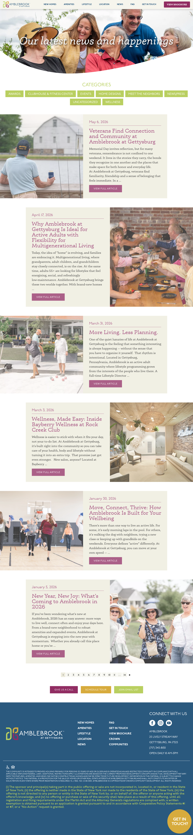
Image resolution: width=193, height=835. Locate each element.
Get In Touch (149, 4)
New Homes (50, 4)
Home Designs (110, 94)
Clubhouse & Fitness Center (50, 94)
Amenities (69, 4)
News (120, 4)
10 (109, 675)
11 (114, 675)
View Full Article (99, 189)
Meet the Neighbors (144, 94)
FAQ (132, 4)
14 (125, 675)
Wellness (112, 102)
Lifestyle (87, 4)
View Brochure (177, 4)
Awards (14, 94)
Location (104, 4)
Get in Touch (118, 728)
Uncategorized (85, 102)
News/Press (176, 94)
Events (85, 94)
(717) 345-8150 (157, 748)
